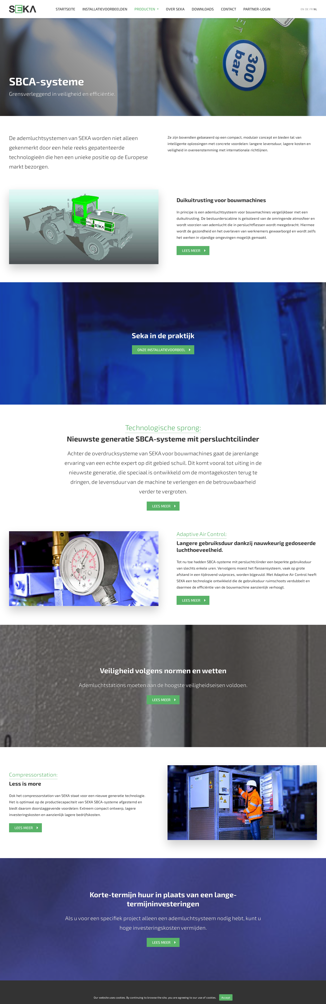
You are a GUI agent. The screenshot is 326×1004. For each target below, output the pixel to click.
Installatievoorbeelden (104, 9)
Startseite (65, 9)
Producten (144, 9)
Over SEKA (175, 9)
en (302, 9)
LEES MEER (191, 250)
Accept (225, 997)
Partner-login (256, 9)
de (307, 9)
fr (311, 9)
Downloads (203, 9)
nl (315, 9)
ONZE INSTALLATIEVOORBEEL (161, 350)
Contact (228, 9)
